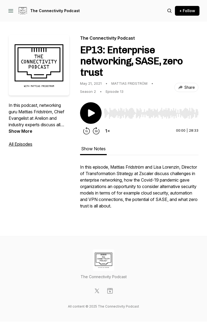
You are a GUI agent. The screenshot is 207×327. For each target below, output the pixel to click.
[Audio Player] (151, 112)
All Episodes (20, 144)
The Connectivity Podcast (55, 10)
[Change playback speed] (107, 131)
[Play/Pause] (91, 113)
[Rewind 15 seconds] (86, 131)
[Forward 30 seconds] (96, 131)
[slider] (151, 113)
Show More (20, 131)
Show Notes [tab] (93, 148)
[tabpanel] (139, 189)
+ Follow (187, 10)
